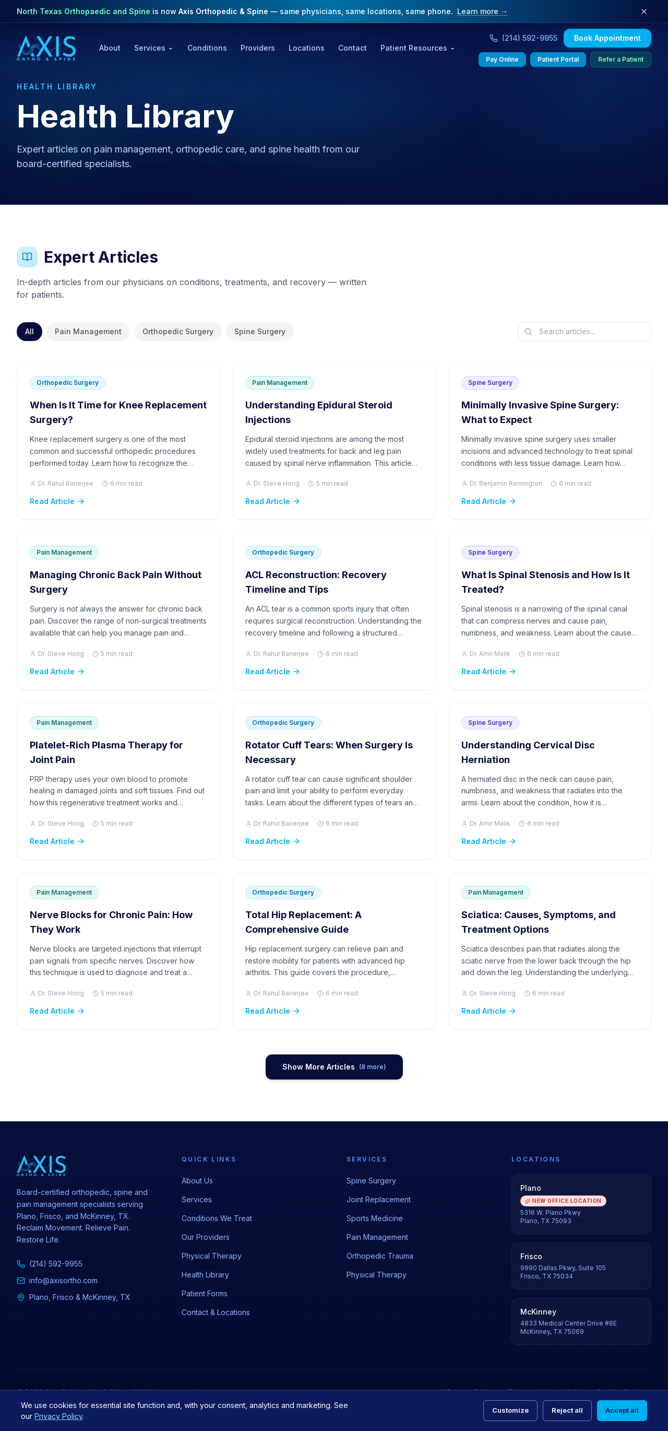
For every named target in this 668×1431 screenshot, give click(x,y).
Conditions (207, 47)
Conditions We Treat (217, 1218)
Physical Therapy (212, 1255)
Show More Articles (334, 1066)
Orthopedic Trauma (380, 1255)
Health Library (205, 1274)
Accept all (622, 1410)
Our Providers (206, 1237)
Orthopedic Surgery (177, 331)
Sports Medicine (375, 1218)
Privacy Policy (58, 1416)
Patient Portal (558, 59)
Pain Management (88, 331)
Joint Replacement (379, 1199)
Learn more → (482, 11)
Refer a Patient (620, 59)
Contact (352, 47)
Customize (510, 1410)
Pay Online (502, 59)
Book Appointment (607, 37)
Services (154, 47)
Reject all (567, 1410)
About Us (197, 1180)
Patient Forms (205, 1293)
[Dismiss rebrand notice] (644, 11)
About (110, 47)
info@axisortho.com (57, 1280)
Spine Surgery (259, 331)
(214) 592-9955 (49, 1263)
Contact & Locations (216, 1312)
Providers (258, 47)
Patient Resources (418, 47)
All (29, 331)
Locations (307, 47)
